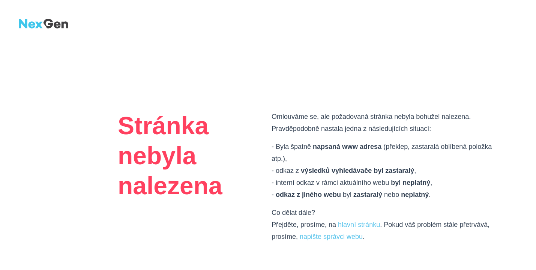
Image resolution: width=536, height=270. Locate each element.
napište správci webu (331, 236)
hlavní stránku (359, 224)
